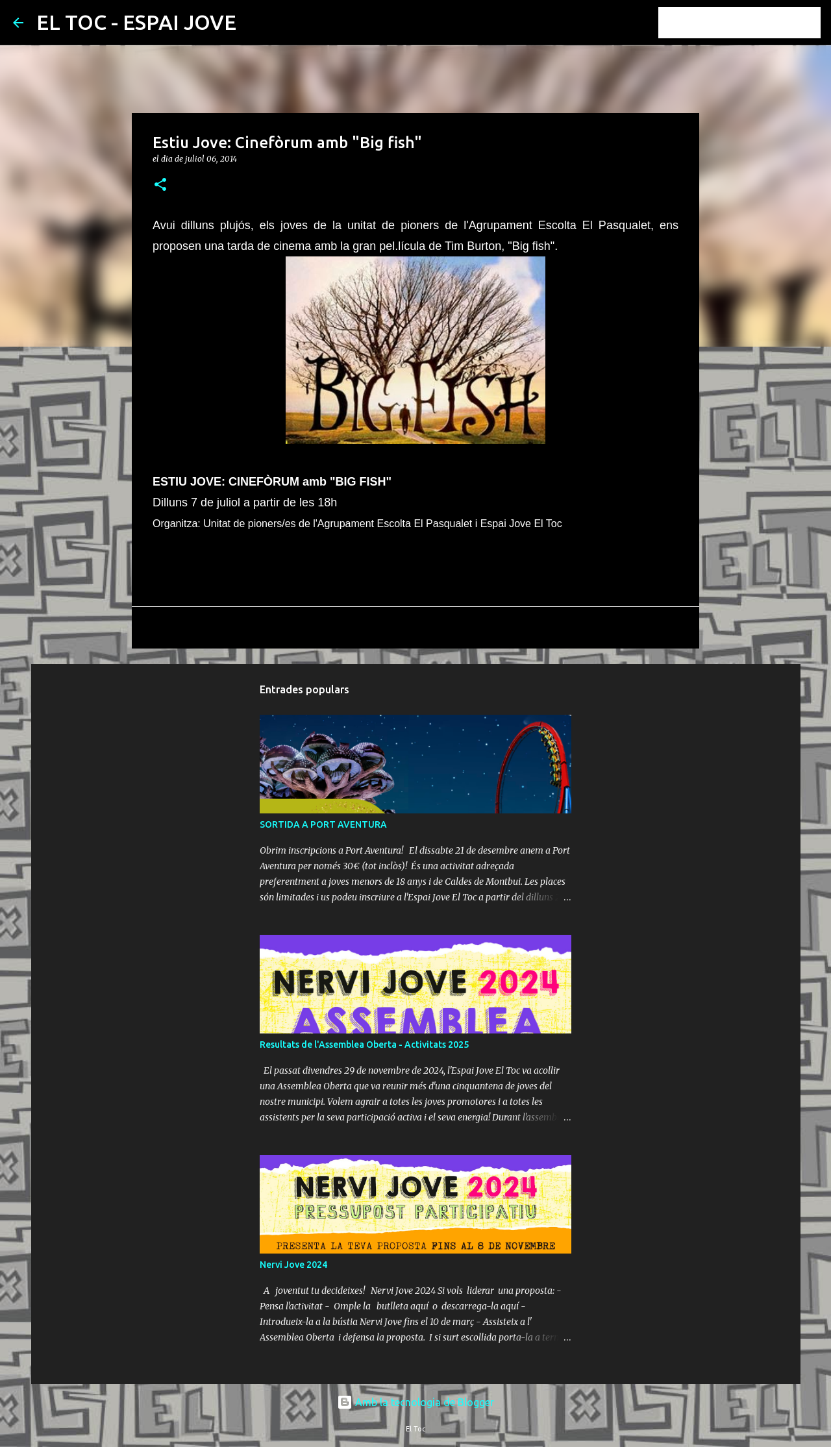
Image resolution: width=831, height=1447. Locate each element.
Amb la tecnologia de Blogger (415, 1402)
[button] (160, 185)
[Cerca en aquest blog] (752, 22)
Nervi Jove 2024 (293, 1264)
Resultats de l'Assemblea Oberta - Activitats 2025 (364, 1044)
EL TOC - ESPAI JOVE (136, 22)
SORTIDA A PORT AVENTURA (323, 824)
